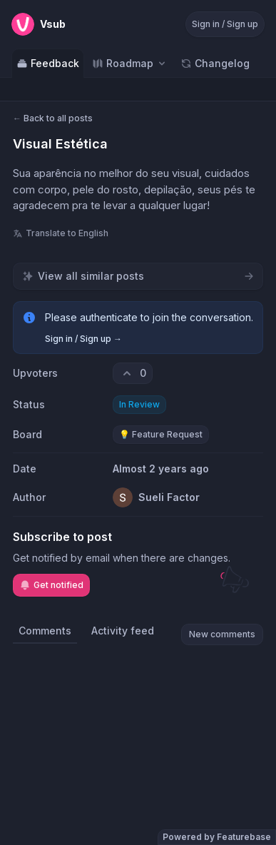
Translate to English (60, 233)
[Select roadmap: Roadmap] (130, 63)
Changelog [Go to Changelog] (215, 63)
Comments (45, 630)
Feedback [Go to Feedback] (47, 63)
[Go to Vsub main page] (38, 24)
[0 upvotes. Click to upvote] (133, 373)
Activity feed (122, 630)
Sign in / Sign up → (83, 338)
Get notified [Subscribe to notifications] (51, 585)
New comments (222, 634)
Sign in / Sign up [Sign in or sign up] (225, 24)
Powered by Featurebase (217, 836)
